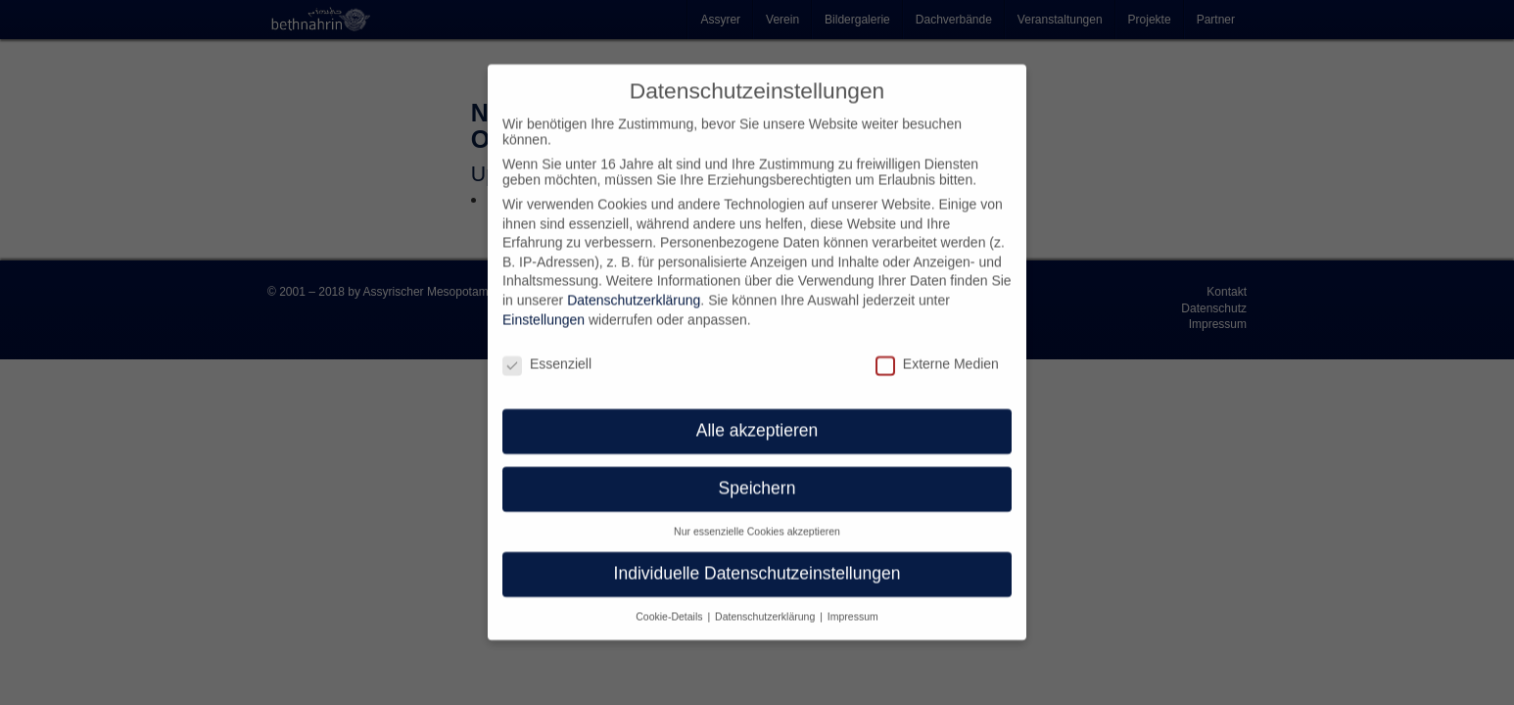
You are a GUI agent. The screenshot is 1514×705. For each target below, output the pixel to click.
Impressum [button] (853, 600)
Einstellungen (543, 303)
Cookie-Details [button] (670, 600)
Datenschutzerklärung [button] (766, 600)
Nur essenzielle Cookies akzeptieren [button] (757, 515)
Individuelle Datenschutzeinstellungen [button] (757, 557)
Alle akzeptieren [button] (757, 414)
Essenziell (546, 346)
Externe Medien (937, 346)
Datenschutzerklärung (633, 284)
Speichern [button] (757, 472)
